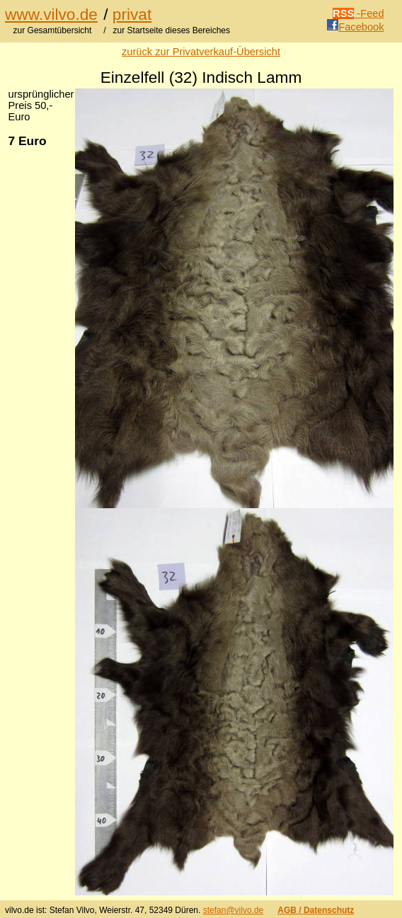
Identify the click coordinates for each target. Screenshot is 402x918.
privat (132, 14)
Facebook (355, 27)
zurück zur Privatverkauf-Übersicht (201, 51)
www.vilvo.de (51, 14)
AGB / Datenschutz (315, 910)
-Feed (358, 13)
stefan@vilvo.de (233, 910)
